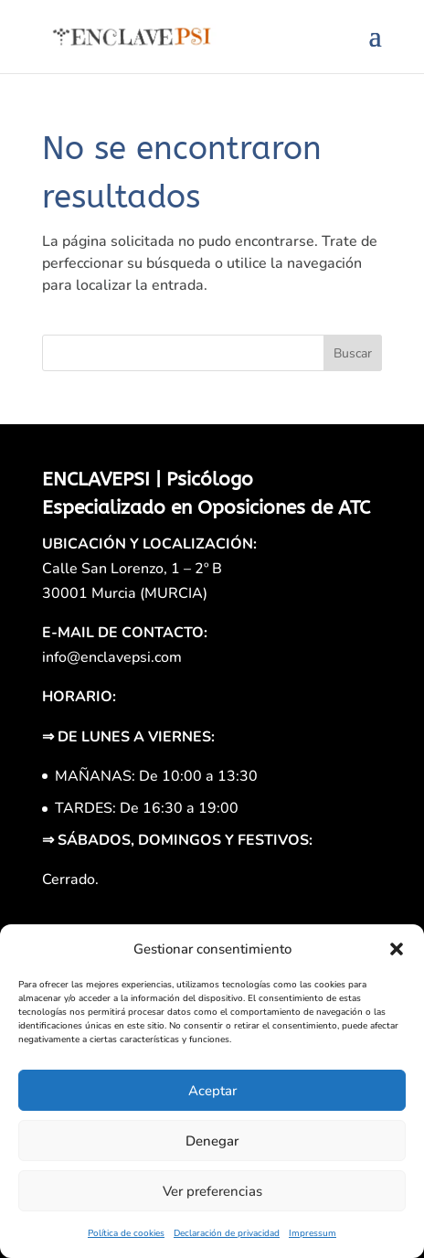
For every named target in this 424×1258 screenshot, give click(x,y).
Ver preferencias (212, 1191)
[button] (396, 949)
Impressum (312, 1233)
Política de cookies (126, 1233)
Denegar (212, 1141)
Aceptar (212, 1091)
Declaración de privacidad (227, 1233)
